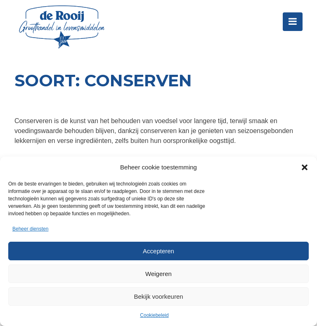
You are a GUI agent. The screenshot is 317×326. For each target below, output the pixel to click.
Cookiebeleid (154, 315)
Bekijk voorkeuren (158, 296)
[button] (304, 167)
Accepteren (158, 251)
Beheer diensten (30, 229)
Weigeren (158, 273)
